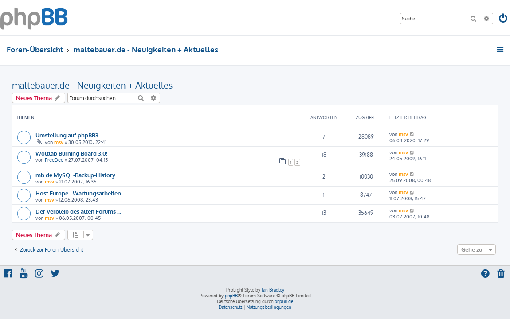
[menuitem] (504, 19)
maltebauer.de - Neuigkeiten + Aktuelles (92, 85)
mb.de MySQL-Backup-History (75, 175)
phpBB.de (284, 301)
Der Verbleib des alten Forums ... (78, 211)
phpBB (231, 295)
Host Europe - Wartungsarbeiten (78, 193)
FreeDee (54, 160)
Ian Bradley (273, 289)
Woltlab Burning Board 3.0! (71, 153)
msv (58, 142)
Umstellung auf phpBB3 (66, 135)
